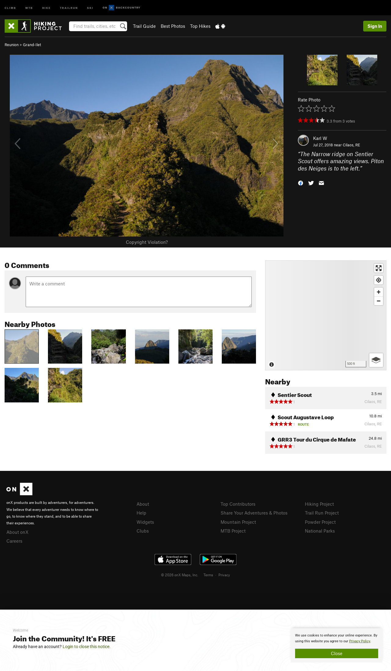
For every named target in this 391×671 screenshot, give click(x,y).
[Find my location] (378, 280)
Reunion (12, 44)
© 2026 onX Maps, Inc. (179, 575)
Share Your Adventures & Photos (254, 512)
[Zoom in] (378, 292)
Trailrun (69, 7)
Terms (208, 575)
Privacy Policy (359, 641)
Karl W (320, 138)
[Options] (376, 360)
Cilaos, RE (351, 144)
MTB (29, 7)
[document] (336, 645)
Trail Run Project (322, 512)
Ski (90, 7)
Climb (10, 7)
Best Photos (173, 26)
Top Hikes (200, 26)
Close (336, 653)
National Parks (320, 531)
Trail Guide (144, 26)
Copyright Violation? (147, 242)
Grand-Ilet (32, 44)
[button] (300, 182)
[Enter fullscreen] (378, 268)
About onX (17, 532)
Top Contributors (238, 504)
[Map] (325, 315)
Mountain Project (238, 522)
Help (141, 512)
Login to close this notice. (87, 646)
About (143, 504)
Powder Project (320, 522)
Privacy (224, 575)
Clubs (143, 531)
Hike (46, 7)
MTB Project (233, 531)
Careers (14, 541)
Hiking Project (319, 504)
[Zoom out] (378, 300)
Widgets (145, 522)
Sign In (374, 26)
